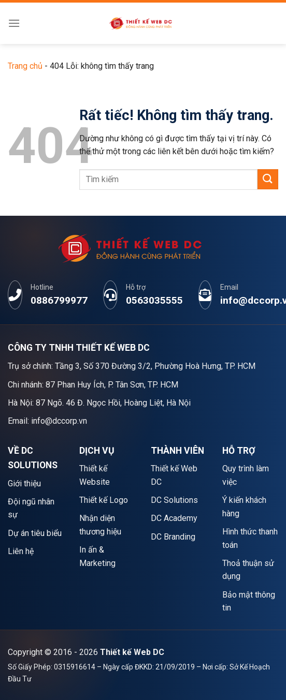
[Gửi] (268, 179)
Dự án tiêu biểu (35, 533)
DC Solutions (174, 500)
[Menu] (14, 23)
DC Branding (173, 537)
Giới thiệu (24, 483)
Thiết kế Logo (103, 500)
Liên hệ (21, 551)
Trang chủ (25, 66)
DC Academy (174, 518)
